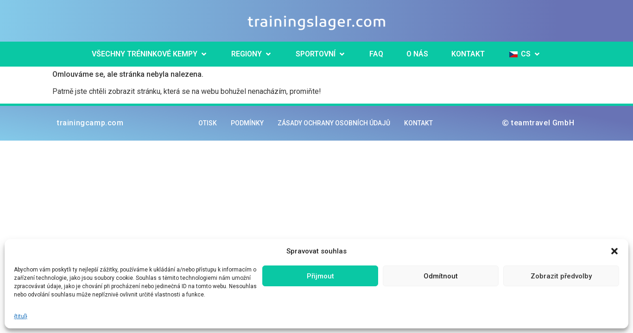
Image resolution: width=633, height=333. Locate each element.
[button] (614, 251)
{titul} (20, 316)
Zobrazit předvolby (561, 276)
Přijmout (320, 276)
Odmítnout (441, 276)
